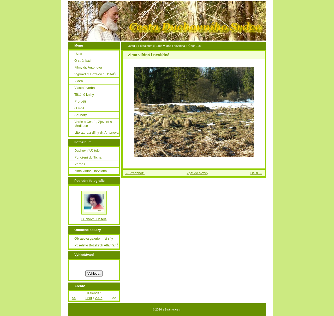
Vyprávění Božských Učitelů (95, 74)
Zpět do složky (197, 173)
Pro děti (80, 101)
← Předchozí (135, 173)
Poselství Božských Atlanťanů (96, 245)
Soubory (80, 115)
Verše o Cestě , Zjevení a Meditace (93, 124)
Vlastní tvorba (84, 88)
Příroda (79, 164)
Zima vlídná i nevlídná (170, 45)
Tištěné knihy (84, 95)
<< (74, 298)
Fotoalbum (145, 45)
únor (89, 298)
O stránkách (83, 61)
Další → (256, 173)
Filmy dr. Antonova (88, 67)
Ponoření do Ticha (88, 157)
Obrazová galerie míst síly (93, 238)
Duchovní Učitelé (87, 151)
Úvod (131, 45)
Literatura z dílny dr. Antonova (96, 132)
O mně (79, 108)
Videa (78, 81)
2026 (98, 298)
